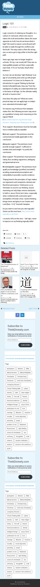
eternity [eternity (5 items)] (9, 392)
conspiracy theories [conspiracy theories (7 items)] (13, 384)
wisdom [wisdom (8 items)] (9, 444)
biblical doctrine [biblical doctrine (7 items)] (12, 373)
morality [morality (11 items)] (9, 416)
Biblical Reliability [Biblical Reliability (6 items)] (25, 373)
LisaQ (10, 27)
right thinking (9, 243)
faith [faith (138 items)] (16, 392)
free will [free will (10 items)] (16, 396)
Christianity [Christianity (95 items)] (10, 376)
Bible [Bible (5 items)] (27, 369)
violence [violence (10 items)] (9, 440)
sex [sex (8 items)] (25, 432)
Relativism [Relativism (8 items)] (23, 424)
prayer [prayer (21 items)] (18, 420)
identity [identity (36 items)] (25, 400)
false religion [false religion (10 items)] (25, 392)
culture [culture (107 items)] (26, 388)
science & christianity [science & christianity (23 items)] (13, 432)
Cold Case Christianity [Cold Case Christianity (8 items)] (24, 380)
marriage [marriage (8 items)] (10, 412)
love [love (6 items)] (23, 408)
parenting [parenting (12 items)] (10, 420)
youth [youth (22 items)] (9, 448)
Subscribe (25, 345)
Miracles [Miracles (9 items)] (18, 412)
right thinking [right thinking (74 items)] (22, 428)
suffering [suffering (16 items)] (10, 436)
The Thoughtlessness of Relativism (9, 265)
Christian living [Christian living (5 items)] (21, 376)
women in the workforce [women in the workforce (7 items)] (23, 444)
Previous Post (8, 309)
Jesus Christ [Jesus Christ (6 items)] (25, 404)
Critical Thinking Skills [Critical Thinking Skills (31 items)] (13, 388)
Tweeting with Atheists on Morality (29, 291)
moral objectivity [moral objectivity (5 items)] (20, 416)
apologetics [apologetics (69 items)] (10, 369)
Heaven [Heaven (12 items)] (24, 396)
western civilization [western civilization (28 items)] (22, 440)
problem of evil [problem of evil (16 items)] (11, 424)
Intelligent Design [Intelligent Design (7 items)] (12, 404)
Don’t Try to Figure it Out (29, 264)
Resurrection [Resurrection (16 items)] (11, 428)
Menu (20, 17)
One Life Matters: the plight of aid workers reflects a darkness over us (9, 293)
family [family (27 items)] (9, 396)
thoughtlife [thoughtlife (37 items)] (19, 436)
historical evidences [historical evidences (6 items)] (13, 400)
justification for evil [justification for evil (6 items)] (13, 408)
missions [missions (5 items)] (27, 412)
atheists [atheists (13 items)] (20, 369)
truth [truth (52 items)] (27, 436)
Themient (27, 584)
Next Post (33, 309)
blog (4, 27)
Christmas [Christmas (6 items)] (10, 380)
